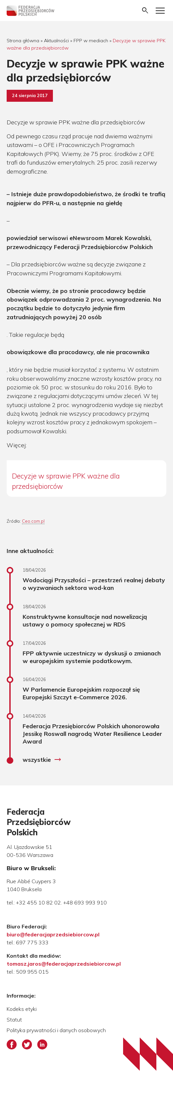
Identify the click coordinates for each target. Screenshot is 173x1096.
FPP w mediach (91, 41)
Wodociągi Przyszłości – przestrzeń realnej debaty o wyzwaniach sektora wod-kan (94, 583)
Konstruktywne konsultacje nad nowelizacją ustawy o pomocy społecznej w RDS (85, 620)
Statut (14, 1019)
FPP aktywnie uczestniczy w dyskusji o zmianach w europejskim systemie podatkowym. (92, 656)
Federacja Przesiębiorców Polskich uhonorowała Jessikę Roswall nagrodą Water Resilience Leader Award (92, 733)
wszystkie (42, 760)
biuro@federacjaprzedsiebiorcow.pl (53, 934)
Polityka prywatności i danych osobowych (56, 1030)
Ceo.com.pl (33, 521)
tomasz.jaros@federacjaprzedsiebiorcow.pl (64, 963)
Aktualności (56, 41)
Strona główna (23, 41)
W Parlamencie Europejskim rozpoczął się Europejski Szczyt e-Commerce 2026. (81, 693)
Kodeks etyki (22, 1009)
